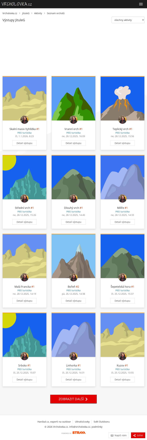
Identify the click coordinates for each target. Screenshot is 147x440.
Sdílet (138, 435)
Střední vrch (22, 208)
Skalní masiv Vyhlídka (23, 129)
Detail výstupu (24, 143)
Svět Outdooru (102, 421)
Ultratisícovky (82, 421)
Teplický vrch (121, 129)
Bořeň (71, 286)
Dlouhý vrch (71, 208)
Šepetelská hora (121, 286)
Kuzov (120, 365)
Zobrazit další (73, 399)
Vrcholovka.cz (9, 13)
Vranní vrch (71, 129)
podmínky (97, 426)
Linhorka (71, 365)
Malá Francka (22, 286)
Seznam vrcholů (56, 13)
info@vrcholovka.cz (79, 426)
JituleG (25, 13)
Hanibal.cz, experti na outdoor (54, 421)
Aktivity (38, 13)
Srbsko (22, 365)
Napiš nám (118, 435)
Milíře (120, 208)
